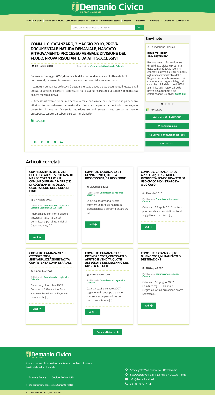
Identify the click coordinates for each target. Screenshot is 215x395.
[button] (35, 142)
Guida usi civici (182, 20)
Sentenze (128, 21)
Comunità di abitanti (77, 21)
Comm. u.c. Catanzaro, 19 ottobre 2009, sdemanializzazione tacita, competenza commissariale (50, 257)
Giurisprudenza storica (110, 20)
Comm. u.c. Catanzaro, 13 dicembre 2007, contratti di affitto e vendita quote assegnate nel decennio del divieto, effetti (107, 259)
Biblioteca (142, 21)
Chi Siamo (38, 20)
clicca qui (180, 93)
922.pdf (40, 120)
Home (28, 20)
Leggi (94, 21)
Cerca (139, 27)
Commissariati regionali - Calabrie (107, 66)
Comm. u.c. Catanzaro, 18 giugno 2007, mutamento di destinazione (161, 256)
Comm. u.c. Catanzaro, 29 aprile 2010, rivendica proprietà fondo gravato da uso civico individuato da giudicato (163, 178)
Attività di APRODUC (54, 20)
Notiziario (156, 21)
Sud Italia (57, 207)
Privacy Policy (37, 377)
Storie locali (46, 207)
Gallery (169, 21)
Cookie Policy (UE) (63, 377)
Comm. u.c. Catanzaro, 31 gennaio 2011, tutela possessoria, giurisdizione (105, 175)
